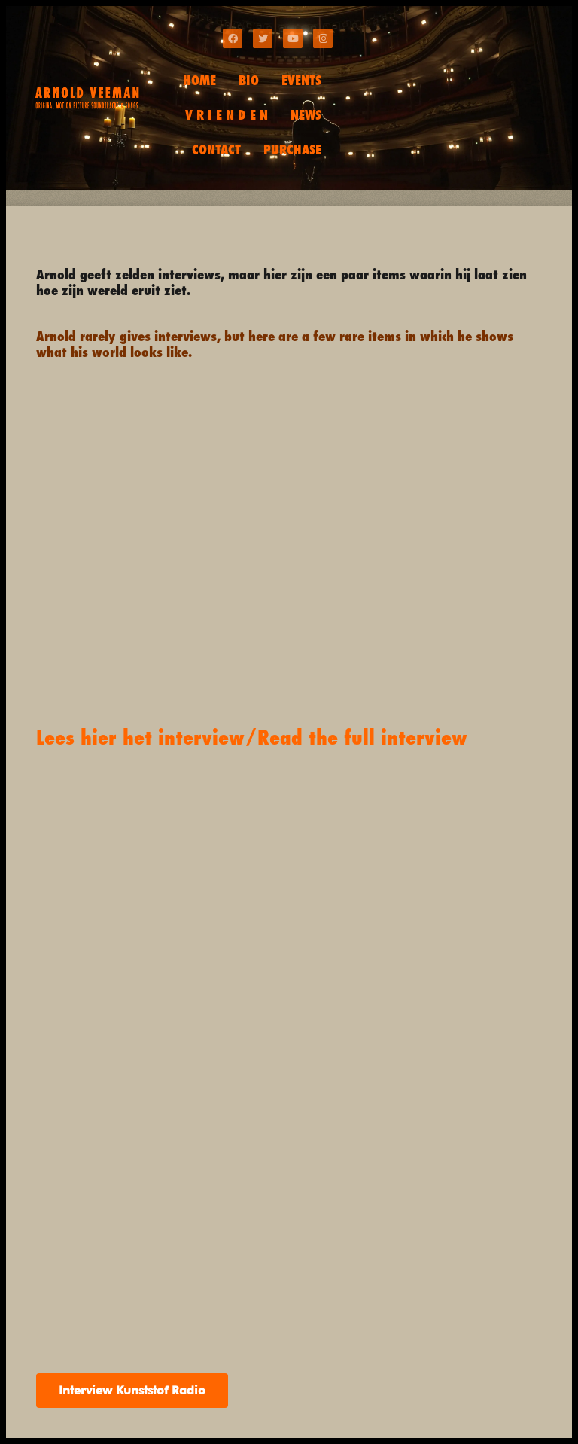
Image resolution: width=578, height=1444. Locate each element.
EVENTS (301, 80)
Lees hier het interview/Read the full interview (251, 737)
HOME (199, 80)
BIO (249, 80)
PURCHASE (292, 149)
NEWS (306, 115)
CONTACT (216, 149)
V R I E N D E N (226, 115)
